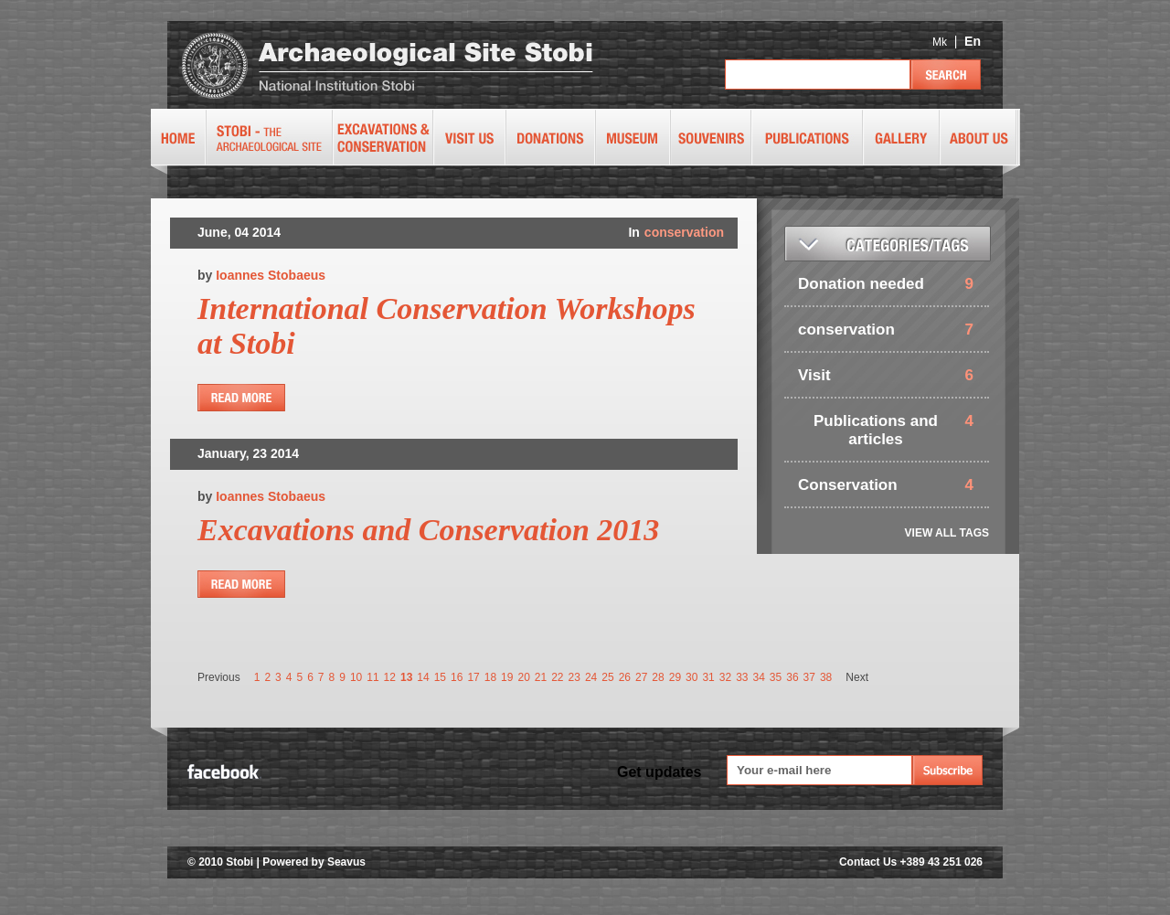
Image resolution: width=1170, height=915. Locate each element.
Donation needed (861, 284)
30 (691, 677)
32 (725, 677)
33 (742, 677)
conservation (684, 232)
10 (356, 677)
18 (490, 677)
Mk (939, 42)
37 (809, 677)
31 (708, 677)
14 (423, 677)
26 (625, 677)
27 (641, 677)
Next (857, 677)
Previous (218, 677)
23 (574, 677)
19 (507, 677)
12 (390, 677)
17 (473, 677)
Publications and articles (876, 430)
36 (792, 677)
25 (607, 677)
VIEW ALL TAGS (947, 533)
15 (440, 677)
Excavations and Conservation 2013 (428, 530)
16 (457, 677)
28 (658, 677)
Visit (814, 375)
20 (523, 677)
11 (372, 677)
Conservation (848, 485)
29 (675, 677)
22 (557, 677)
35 (776, 677)
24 (591, 677)
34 (759, 677)
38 (826, 677)
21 (541, 677)
